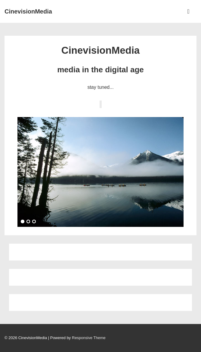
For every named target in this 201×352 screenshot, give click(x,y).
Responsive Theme (89, 337)
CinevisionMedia (28, 11)
